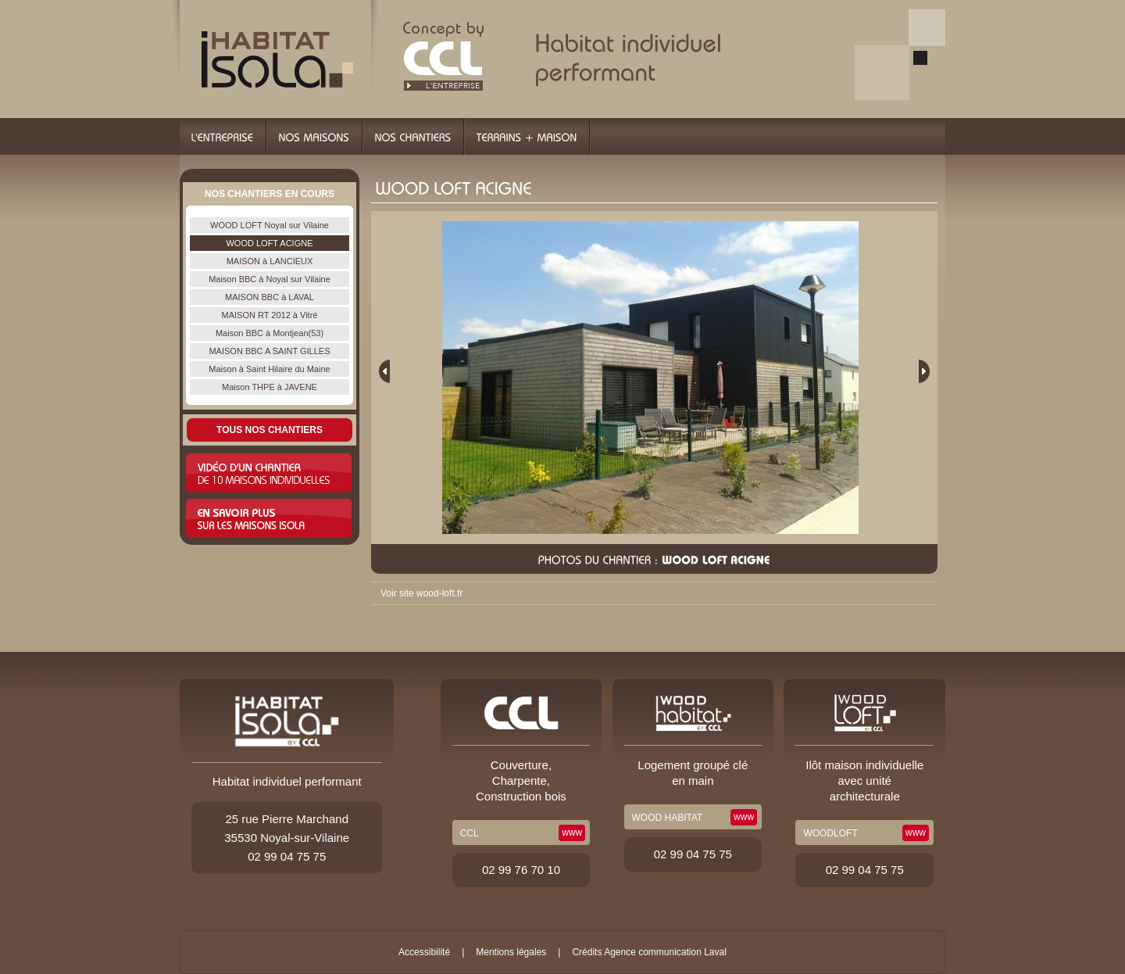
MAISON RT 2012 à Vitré (270, 315)
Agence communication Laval (665, 952)
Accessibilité (424, 952)
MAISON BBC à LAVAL (269, 297)
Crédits (587, 952)
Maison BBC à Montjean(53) (269, 333)
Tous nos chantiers (269, 429)
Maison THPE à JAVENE (269, 387)
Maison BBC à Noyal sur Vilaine (269, 279)
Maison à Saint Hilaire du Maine (269, 369)
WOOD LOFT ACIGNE (269, 243)
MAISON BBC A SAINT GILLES (269, 351)
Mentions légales (511, 952)
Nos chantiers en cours (269, 193)
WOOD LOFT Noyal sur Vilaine (269, 225)
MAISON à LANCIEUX (270, 261)
